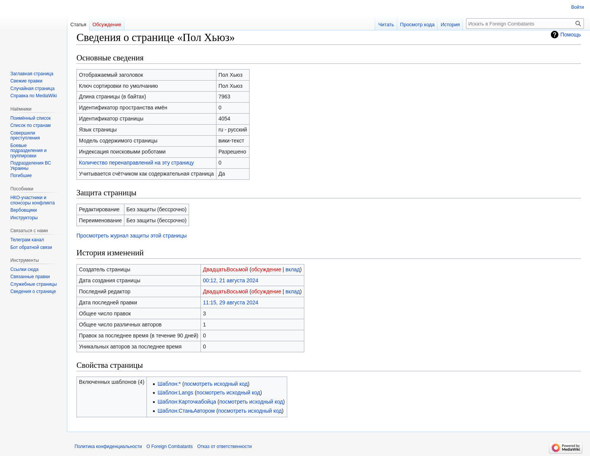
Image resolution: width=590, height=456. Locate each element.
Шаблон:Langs (175, 393)
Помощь (570, 35)
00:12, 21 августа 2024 (231, 280)
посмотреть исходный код (216, 384)
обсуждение (266, 269)
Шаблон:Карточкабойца (186, 402)
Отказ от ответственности (224, 446)
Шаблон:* (169, 384)
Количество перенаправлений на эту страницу (136, 163)
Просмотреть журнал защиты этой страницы (131, 236)
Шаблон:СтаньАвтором (186, 411)
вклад (293, 269)
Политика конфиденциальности (108, 446)
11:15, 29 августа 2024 (231, 302)
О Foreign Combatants (169, 446)
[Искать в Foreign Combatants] (525, 23)
